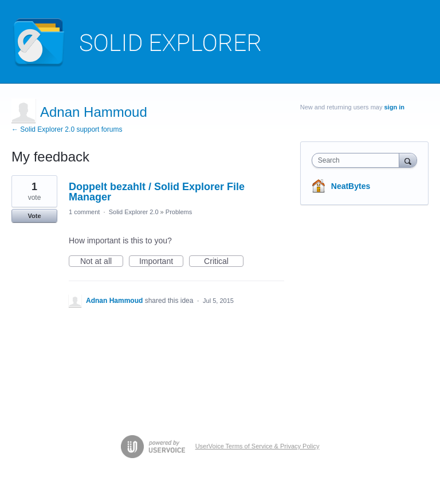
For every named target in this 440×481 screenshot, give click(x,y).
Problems (179, 211)
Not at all (101, 262)
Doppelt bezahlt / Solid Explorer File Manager (157, 192)
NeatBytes (350, 186)
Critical (223, 262)
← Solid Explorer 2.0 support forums (66, 129)
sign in (394, 107)
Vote (34, 215)
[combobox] (358, 160)
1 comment (84, 211)
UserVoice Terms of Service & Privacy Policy (257, 446)
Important (161, 262)
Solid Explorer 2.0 (134, 211)
